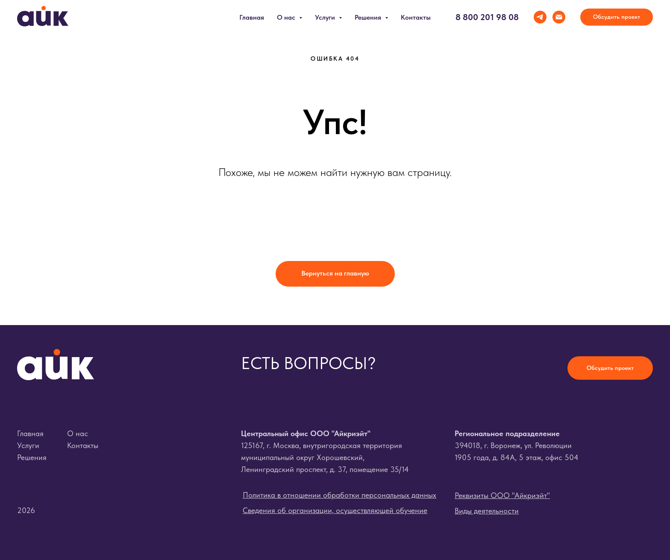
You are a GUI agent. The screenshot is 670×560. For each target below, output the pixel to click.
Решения (32, 457)
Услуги (28, 445)
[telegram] (540, 17)
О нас (77, 433)
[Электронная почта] (558, 17)
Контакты (416, 17)
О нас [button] (287, 17)
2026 (26, 510)
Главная (251, 17)
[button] (616, 17)
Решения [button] (369, 17)
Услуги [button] (326, 17)
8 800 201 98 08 (487, 17)
